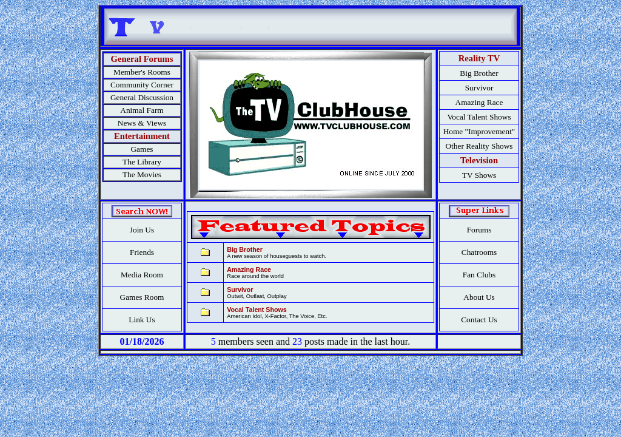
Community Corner (141, 84)
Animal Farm (141, 110)
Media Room (142, 274)
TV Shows (479, 175)
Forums (479, 229)
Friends (142, 252)
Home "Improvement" (479, 131)
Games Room (142, 297)
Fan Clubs (479, 274)
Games (141, 149)
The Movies (142, 174)
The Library (142, 161)
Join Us (142, 229)
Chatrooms (479, 252)
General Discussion (141, 97)
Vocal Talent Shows (479, 116)
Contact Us (479, 319)
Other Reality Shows (478, 146)
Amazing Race (479, 102)
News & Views (142, 122)
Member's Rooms (141, 71)
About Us (478, 297)
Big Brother (479, 73)
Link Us (142, 319)
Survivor (479, 87)
